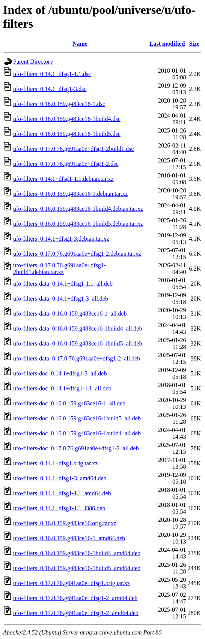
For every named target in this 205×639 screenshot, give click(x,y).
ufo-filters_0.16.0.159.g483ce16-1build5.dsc (67, 134)
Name (79, 43)
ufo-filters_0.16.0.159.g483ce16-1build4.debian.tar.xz (78, 209)
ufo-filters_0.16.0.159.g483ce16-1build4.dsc (67, 119)
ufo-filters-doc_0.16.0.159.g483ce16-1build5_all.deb (77, 418)
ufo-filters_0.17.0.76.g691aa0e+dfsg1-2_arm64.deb (75, 598)
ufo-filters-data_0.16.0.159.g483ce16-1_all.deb (70, 313)
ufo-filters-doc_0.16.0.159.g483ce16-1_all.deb (69, 403)
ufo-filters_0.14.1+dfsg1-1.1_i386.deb (59, 508)
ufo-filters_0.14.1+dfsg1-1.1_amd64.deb (62, 493)
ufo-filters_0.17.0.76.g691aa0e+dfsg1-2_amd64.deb (76, 613)
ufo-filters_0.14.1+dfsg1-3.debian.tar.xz (61, 238)
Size (194, 43)
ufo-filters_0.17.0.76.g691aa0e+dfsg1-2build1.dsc (73, 149)
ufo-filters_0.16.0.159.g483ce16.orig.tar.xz (64, 523)
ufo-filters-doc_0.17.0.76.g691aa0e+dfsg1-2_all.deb (76, 448)
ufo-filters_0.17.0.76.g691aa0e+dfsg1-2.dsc (66, 164)
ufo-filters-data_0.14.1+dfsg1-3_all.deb (60, 298)
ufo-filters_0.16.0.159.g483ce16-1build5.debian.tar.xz (78, 223)
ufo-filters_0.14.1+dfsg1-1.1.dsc (52, 74)
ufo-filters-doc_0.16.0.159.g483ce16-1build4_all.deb (77, 433)
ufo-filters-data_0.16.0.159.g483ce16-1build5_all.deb (77, 343)
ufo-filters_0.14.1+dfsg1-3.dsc (49, 89)
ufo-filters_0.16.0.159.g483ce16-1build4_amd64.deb (76, 553)
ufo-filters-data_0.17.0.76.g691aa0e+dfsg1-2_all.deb (76, 358)
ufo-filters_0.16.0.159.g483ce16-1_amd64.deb (69, 538)
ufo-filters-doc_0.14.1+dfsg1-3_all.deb (60, 373)
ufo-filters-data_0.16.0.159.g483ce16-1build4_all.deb (77, 328)
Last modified (167, 43)
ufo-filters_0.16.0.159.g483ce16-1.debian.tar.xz (70, 194)
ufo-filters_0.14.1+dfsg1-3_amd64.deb (60, 478)
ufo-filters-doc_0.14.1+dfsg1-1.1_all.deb (62, 388)
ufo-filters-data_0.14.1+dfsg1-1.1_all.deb (63, 283)
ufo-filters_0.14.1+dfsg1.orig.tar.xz (55, 463)
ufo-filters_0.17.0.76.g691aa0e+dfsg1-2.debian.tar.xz (77, 253)
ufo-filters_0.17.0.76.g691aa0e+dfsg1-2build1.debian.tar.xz (59, 268)
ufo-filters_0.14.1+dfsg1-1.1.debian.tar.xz (63, 179)
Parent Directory (33, 61)
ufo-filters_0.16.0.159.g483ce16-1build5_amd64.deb (76, 568)
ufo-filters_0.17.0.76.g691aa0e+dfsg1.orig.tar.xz (71, 583)
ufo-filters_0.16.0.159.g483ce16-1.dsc (59, 104)
